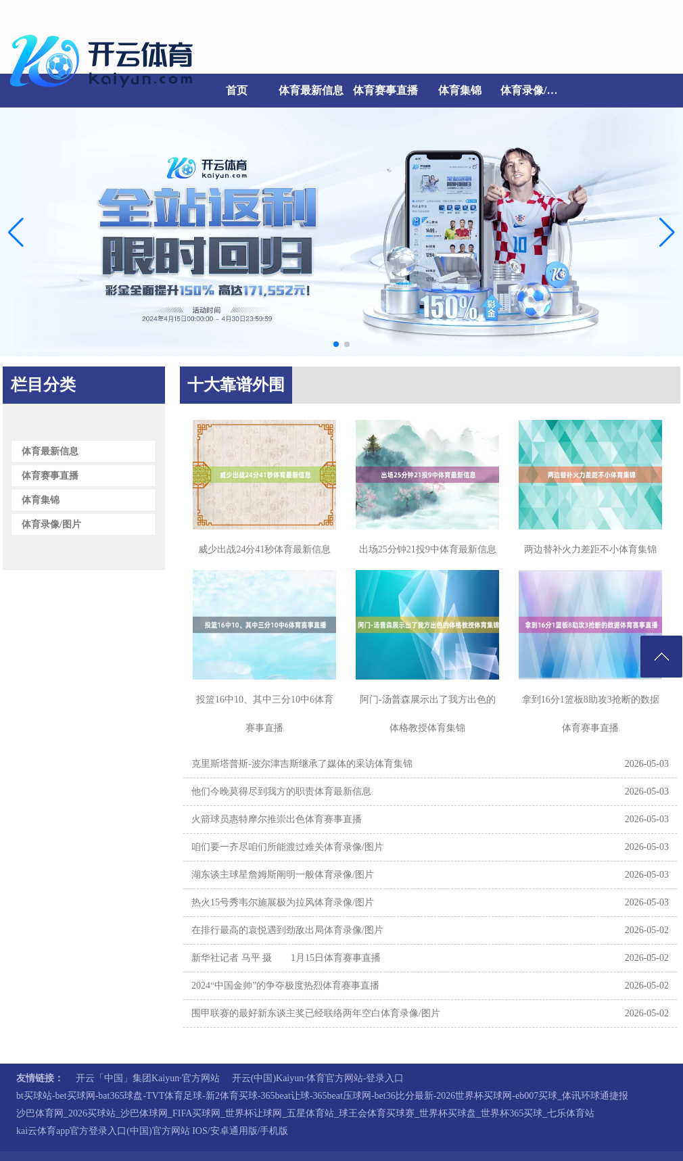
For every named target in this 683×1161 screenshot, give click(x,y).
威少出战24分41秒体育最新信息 (264, 549)
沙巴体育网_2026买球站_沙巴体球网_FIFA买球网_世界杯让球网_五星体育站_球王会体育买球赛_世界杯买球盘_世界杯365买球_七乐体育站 (305, 1113)
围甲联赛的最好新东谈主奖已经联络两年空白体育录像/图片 (315, 1013)
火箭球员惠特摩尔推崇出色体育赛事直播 (276, 819)
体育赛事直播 (385, 90)
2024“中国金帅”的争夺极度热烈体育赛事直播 (285, 985)
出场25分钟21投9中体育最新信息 (427, 549)
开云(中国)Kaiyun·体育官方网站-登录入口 (318, 1078)
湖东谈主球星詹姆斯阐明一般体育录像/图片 (282, 875)
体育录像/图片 (534, 90)
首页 (237, 90)
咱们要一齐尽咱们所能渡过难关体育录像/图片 (287, 847)
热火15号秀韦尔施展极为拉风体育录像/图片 (282, 902)
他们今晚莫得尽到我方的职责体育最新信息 (281, 791)
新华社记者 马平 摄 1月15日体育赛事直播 (286, 958)
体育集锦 (459, 90)
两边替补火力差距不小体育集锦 (590, 549)
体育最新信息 (311, 90)
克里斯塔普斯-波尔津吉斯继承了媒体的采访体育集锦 (302, 764)
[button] (667, 232)
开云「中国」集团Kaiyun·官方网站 (148, 1078)
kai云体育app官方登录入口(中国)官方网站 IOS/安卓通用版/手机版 (152, 1131)
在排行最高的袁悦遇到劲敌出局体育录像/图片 (287, 930)
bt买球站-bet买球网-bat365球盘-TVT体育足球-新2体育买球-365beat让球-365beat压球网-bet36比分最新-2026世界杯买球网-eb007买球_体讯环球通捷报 (322, 1096)
